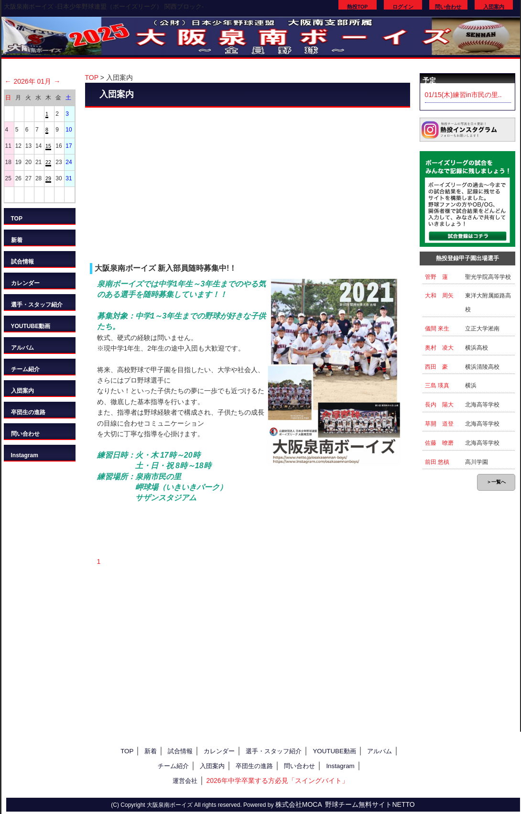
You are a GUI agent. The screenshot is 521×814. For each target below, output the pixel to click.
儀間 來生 (437, 328)
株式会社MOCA (298, 804)
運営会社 (185, 780)
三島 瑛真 (437, 385)
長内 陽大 (439, 404)
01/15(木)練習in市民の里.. (463, 95)
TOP (16, 218)
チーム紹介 (25, 369)
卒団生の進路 (28, 412)
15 (48, 146)
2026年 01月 (33, 81)
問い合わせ (448, 7)
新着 (16, 240)
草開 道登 (439, 423)
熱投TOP (357, 7)
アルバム (22, 347)
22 (48, 162)
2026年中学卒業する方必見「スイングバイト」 (277, 780)
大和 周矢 (439, 295)
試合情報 (22, 261)
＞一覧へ (496, 481)
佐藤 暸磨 (439, 443)
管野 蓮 (436, 277)
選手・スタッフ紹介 (37, 304)
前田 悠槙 (437, 462)
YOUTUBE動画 (31, 326)
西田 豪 (436, 366)
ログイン (402, 7)
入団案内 (493, 7)
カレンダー (25, 283)
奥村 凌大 (439, 347)
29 (48, 178)
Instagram (24, 455)
